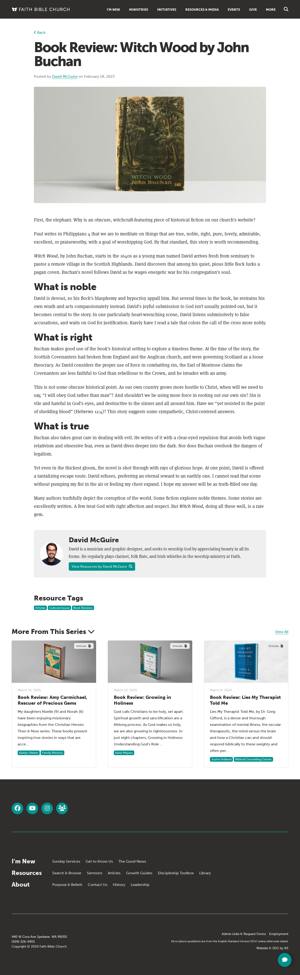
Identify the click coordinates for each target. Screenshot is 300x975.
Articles (40, 608)
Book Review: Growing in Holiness (142, 700)
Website (262, 948)
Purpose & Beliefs (67, 884)
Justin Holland (221, 759)
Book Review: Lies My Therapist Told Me (245, 700)
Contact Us (97, 884)
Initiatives (166, 10)
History (119, 884)
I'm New (113, 10)
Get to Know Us (99, 861)
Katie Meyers (124, 752)
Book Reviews (83, 608)
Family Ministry (52, 752)
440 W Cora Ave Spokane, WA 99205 (39, 937)
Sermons (94, 873)
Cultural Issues (59, 608)
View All (281, 632)
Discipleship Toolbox (176, 873)
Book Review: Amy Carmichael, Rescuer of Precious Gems (52, 700)
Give (253, 10)
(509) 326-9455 (23, 942)
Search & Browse (66, 873)
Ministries (138, 10)
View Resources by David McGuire (102, 566)
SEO (275, 948)
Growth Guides (139, 873)
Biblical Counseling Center (253, 759)
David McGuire (65, 76)
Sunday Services (66, 861)
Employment (278, 934)
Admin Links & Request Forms (244, 934)
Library (205, 873)
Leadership (140, 884)
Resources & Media (202, 10)
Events (234, 10)
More (271, 10)
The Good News (132, 861)
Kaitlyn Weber (28, 752)
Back (39, 32)
